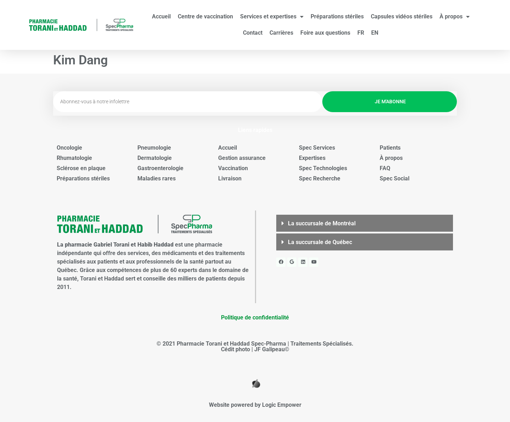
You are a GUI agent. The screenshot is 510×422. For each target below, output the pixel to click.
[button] (364, 223)
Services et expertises (272, 16)
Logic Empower (281, 404)
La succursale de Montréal (322, 223)
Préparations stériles (337, 16)
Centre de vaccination (205, 16)
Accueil (161, 16)
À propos (455, 16)
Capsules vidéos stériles (401, 16)
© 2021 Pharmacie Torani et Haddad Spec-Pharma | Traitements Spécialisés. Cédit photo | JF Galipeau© (255, 346)
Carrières (281, 32)
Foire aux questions (325, 32)
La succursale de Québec (320, 242)
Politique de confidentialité (255, 317)
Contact (252, 32)
